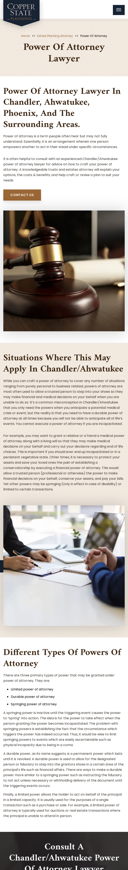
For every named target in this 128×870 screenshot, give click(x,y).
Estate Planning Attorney (55, 36)
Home (25, 36)
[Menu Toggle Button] (119, 10)
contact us (22, 195)
